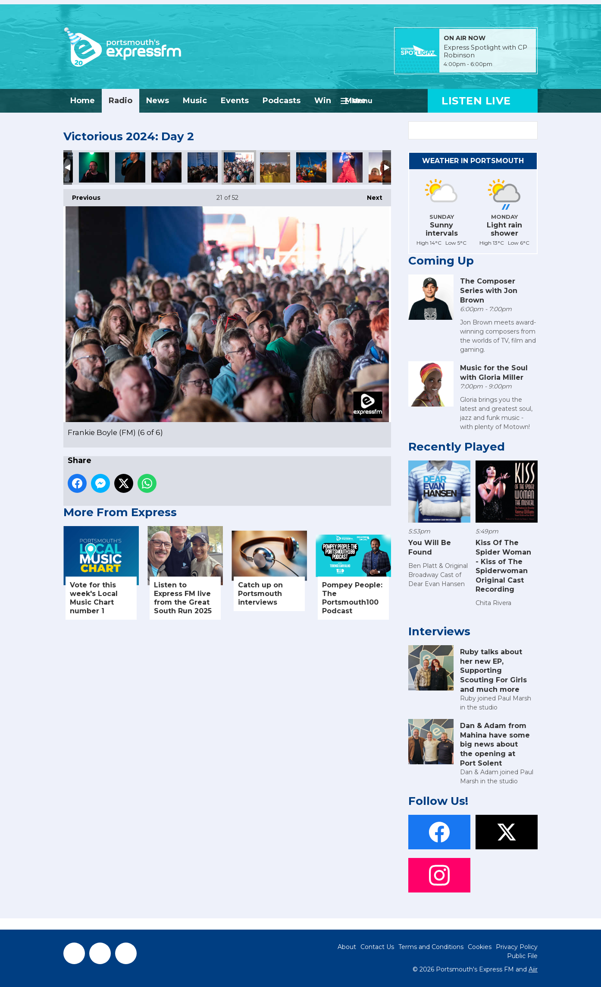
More (355, 100)
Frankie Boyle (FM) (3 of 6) (130, 167)
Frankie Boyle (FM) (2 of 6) (94, 167)
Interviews (439, 631)
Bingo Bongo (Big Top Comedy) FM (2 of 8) (275, 167)
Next (370, 195)
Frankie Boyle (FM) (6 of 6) (239, 167)
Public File (522, 956)
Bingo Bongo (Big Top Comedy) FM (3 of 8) (347, 167)
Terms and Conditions (430, 947)
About (347, 947)
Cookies (479, 947)
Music (195, 100)
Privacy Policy (517, 947)
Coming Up (441, 261)
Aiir (533, 969)
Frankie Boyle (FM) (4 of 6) (166, 167)
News (157, 100)
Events (235, 100)
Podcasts (281, 100)
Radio (120, 100)
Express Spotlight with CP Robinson (485, 51)
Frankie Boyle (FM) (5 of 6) (203, 167)
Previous (81, 195)
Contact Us (377, 947)
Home (82, 100)
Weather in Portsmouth (473, 161)
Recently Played (456, 447)
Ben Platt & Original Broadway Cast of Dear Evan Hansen (438, 575)
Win (322, 100)
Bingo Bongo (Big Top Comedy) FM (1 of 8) (311, 167)
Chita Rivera (493, 603)
